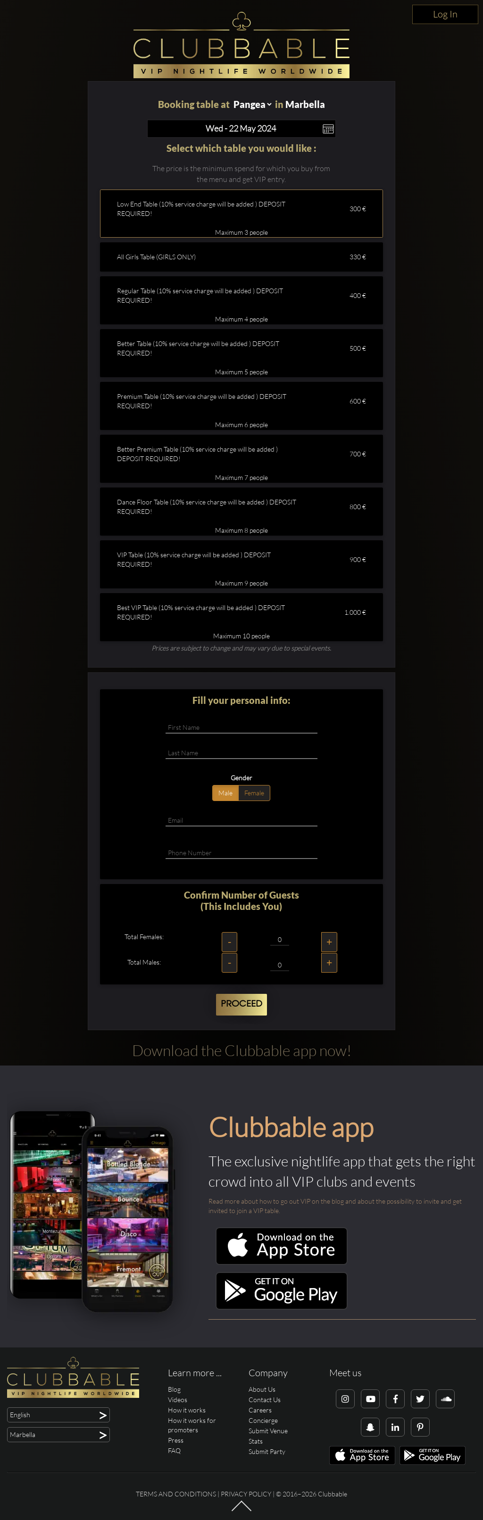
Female (254, 793)
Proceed (241, 1004)
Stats (256, 1441)
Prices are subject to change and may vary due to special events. (241, 648)
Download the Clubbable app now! (241, 1050)
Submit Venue (268, 1431)
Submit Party (267, 1451)
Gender (241, 778)
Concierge (263, 1420)
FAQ (174, 1450)
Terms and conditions (176, 1494)
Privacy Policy (246, 1494)
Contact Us (265, 1400)
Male (225, 793)
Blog (174, 1389)
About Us (262, 1389)
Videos (177, 1400)
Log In (445, 14)
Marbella (305, 104)
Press (175, 1440)
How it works (187, 1410)
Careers (260, 1410)
